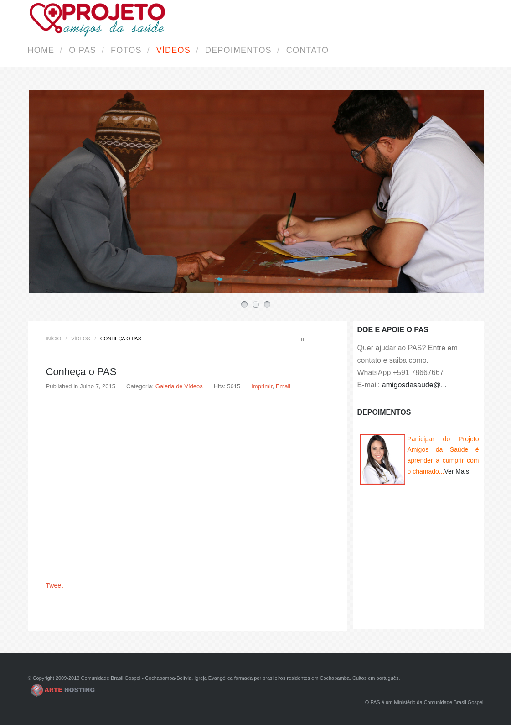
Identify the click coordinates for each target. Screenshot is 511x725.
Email (283, 386)
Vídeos (173, 50)
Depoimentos (238, 50)
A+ (304, 339)
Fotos (126, 50)
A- (324, 339)
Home (41, 50)
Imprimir (261, 386)
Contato (307, 50)
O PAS (82, 50)
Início (54, 338)
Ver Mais (456, 471)
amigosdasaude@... (414, 385)
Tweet (54, 585)
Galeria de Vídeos (179, 386)
